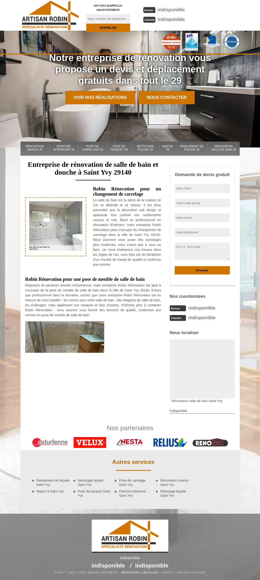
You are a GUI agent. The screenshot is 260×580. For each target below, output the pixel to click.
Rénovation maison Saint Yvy (174, 482)
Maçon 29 (167, 148)
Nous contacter (167, 97)
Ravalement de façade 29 (191, 148)
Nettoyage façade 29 (145, 148)
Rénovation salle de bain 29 (223, 148)
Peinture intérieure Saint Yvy (132, 493)
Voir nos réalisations (100, 97)
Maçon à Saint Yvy (50, 491)
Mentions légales (139, 572)
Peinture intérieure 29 (63, 148)
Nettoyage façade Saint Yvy (91, 482)
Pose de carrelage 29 (92, 148)
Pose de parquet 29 (119, 148)
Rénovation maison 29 (35, 148)
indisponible (163, 9)
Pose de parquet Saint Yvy (94, 493)
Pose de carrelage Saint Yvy (132, 482)
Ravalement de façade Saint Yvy (53, 482)
